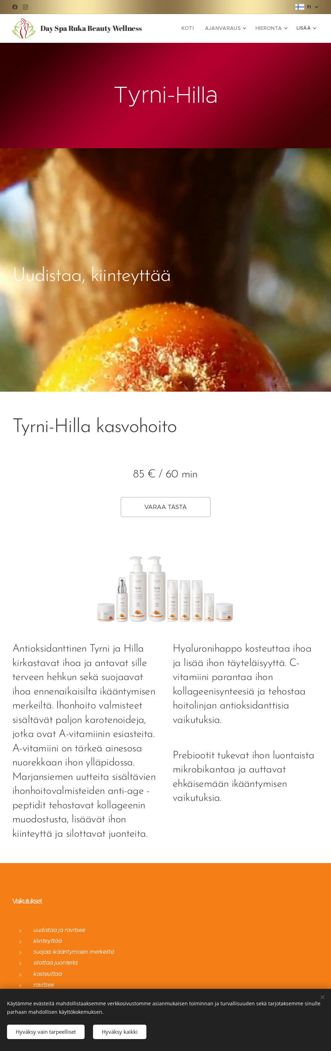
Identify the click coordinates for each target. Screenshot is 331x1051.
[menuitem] (194, 28)
